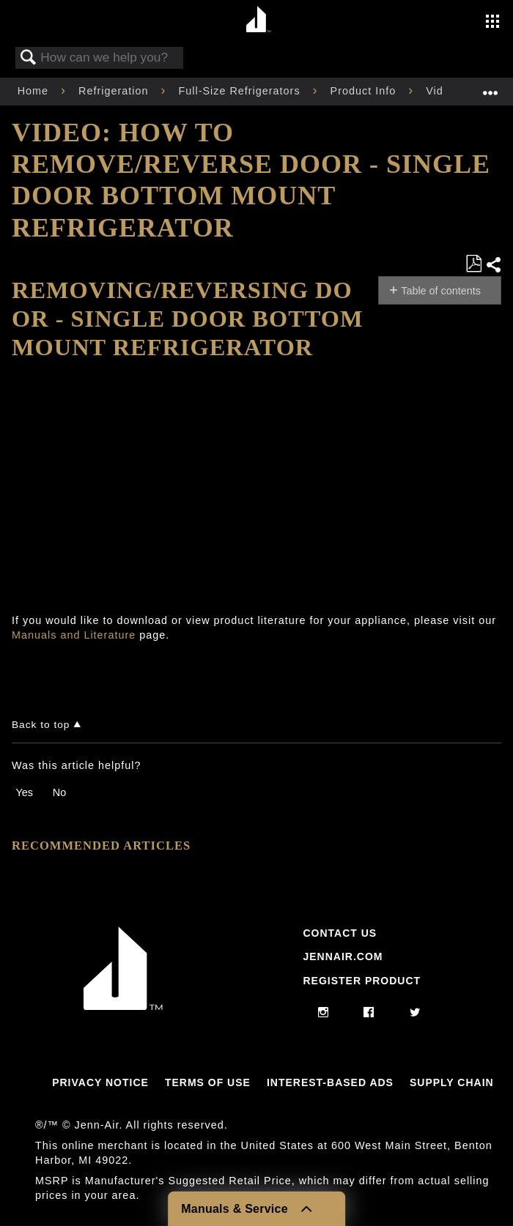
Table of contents (441, 291)
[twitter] (415, 1013)
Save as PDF (473, 264)
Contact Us (340, 933)
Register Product (362, 981)
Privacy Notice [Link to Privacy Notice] (100, 1082)
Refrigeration (115, 91)
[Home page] (258, 20)
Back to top (41, 724)
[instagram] (323, 1013)
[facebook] (369, 1013)
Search (28, 58)
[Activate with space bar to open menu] (492, 22)
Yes (23, 792)
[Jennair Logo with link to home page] (123, 1006)
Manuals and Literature (74, 635)
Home (35, 91)
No (59, 792)
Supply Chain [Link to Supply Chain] (452, 1082)
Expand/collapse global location (490, 87)
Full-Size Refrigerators (240, 91)
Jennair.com (343, 956)
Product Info (365, 91)
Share (493, 264)
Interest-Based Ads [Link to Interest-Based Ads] (330, 1082)
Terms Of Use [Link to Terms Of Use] (208, 1082)
